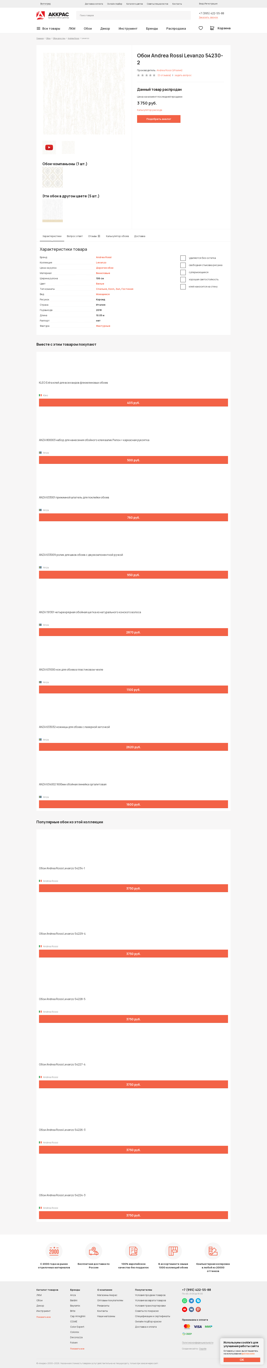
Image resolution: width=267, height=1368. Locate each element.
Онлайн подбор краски (148, 1321)
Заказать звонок (208, 17)
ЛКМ (72, 28)
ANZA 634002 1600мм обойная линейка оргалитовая (72, 784)
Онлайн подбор (114, 3)
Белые (100, 283)
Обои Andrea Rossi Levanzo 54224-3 (62, 1195)
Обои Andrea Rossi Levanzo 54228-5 (62, 999)
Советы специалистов (157, 3)
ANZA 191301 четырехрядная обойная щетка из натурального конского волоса (90, 612)
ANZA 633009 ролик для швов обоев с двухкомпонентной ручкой (81, 555)
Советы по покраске (147, 1310)
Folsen (74, 1342)
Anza (73, 1295)
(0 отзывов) (164, 75)
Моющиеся (103, 294)
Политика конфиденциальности (197, 1342)
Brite (72, 1310)
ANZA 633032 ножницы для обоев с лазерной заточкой (74, 727)
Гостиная (127, 288)
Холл (111, 288)
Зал (117, 288)
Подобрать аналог (158, 119)
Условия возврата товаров (150, 1300)
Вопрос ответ (75, 236)
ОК (242, 1360)
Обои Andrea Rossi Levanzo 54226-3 (62, 1130)
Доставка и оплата (94, 3)
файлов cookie (248, 1353)
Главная (40, 38)
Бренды (152, 28)
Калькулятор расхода (149, 110)
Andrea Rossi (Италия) (170, 70)
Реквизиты (103, 1305)
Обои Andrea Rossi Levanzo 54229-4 (62, 933)
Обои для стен (59, 38)
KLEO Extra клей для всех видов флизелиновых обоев (73, 382)
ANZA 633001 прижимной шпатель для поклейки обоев (74, 497)
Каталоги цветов (134, 3)
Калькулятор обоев (117, 236)
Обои (88, 28)
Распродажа (176, 28)
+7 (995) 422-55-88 (211, 13)
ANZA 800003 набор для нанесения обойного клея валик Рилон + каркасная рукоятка (94, 440)
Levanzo (101, 262)
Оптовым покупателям (110, 1300)
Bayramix (75, 1305)
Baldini (73, 1300)
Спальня (101, 288)
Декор (105, 28)
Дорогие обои (104, 267)
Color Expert (77, 1326)
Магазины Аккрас (107, 1295)
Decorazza (76, 1337)
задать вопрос (183, 75)
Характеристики (52, 236)
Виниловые (103, 273)
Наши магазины (106, 1316)
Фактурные (103, 325)
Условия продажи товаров (150, 1295)
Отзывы (94, 236)
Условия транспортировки (150, 1305)
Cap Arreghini (77, 1316)
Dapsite (202, 1348)
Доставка (139, 236)
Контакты (177, 3)
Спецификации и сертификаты (152, 1316)
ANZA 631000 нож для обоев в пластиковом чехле (71, 669)
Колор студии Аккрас (52, 15)
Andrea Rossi (73, 38)
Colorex (74, 1332)
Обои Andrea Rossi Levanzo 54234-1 (62, 868)
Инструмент (128, 28)
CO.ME (73, 1321)
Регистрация (211, 3)
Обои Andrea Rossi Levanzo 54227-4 (62, 1064)
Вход (201, 3)
